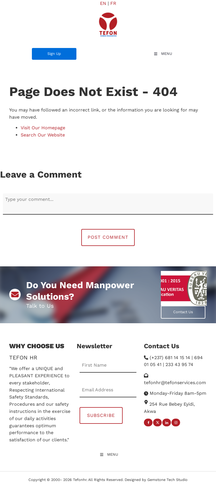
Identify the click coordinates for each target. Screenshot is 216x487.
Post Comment (108, 237)
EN (103, 3)
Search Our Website (43, 135)
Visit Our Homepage (43, 127)
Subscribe (101, 415)
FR (113, 3)
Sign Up (38, 51)
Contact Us (171, 309)
